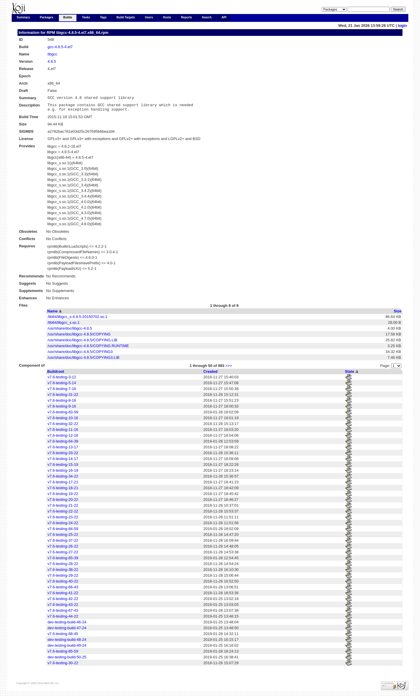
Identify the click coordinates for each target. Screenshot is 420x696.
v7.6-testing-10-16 (63, 420)
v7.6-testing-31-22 (63, 397)
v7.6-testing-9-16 (62, 409)
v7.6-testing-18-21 (63, 490)
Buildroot (55, 374)
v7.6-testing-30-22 (63, 665)
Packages (46, 17)
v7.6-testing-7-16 (62, 391)
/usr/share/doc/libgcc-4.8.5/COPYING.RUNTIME (88, 348)
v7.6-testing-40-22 (63, 584)
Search (206, 17)
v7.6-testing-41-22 (63, 595)
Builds (67, 17)
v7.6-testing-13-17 (63, 449)
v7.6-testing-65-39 (63, 560)
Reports (186, 17)
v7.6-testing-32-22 (63, 426)
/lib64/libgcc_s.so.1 (64, 325)
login (402, 25)
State (349, 374)
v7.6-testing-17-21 (63, 484)
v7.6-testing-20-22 (63, 502)
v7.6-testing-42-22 (63, 601)
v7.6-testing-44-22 (63, 619)
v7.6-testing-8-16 (62, 403)
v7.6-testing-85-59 (63, 654)
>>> (228, 368)
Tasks (86, 17)
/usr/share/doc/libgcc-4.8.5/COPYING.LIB (82, 342)
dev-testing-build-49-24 (67, 648)
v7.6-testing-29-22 (63, 578)
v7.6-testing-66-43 (63, 589)
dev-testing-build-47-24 (67, 630)
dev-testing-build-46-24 (67, 624)
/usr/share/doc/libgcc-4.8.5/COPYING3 (80, 354)
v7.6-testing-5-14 (62, 385)
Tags (103, 17)
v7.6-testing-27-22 (63, 554)
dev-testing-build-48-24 (67, 642)
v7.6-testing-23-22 (63, 519)
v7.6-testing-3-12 (62, 379)
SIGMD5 (26, 134)
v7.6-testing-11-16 (63, 432)
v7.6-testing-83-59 (63, 414)
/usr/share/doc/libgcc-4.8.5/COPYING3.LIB (83, 360)
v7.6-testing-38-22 (63, 572)
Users (149, 17)
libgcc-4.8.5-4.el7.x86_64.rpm (82, 32)
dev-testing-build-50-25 (67, 659)
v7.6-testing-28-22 (63, 566)
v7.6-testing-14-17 (63, 461)
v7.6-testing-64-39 (63, 444)
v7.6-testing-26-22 (63, 549)
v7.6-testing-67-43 (63, 613)
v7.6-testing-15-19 (63, 467)
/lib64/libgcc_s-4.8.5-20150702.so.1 (77, 319)
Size (397, 314)
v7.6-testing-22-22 (63, 514)
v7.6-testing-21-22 (63, 508)
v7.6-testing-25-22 (63, 537)
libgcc (52, 54)
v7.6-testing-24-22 (63, 525)
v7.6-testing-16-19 (63, 473)
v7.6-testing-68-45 (63, 636)
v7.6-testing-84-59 (63, 531)
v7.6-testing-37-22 (63, 543)
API (223, 17)
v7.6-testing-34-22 (63, 479)
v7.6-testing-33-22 (63, 455)
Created (210, 374)
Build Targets (126, 17)
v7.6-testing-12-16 (63, 438)
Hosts (167, 17)
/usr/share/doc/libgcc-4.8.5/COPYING (79, 337)
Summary (23, 17)
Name (52, 314)
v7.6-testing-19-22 (63, 496)
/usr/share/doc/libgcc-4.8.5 (70, 331)
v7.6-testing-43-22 (63, 607)
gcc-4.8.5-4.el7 (60, 47)
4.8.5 (52, 61)
